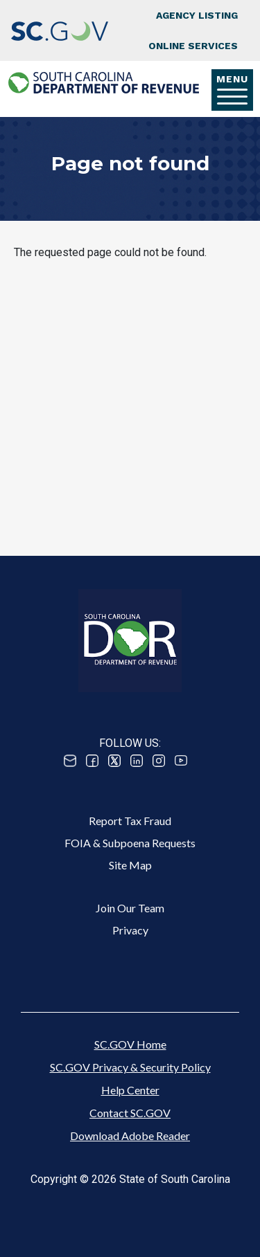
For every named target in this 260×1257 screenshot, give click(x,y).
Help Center (130, 1089)
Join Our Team (130, 907)
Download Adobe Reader (130, 1135)
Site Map (130, 864)
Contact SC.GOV (130, 1112)
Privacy (130, 930)
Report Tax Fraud (130, 820)
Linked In (136, 760)
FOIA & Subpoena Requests (130, 842)
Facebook (92, 760)
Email (70, 760)
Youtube (181, 760)
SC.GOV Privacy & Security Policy (130, 1067)
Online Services (193, 45)
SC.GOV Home (130, 1044)
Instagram (159, 760)
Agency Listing (197, 15)
